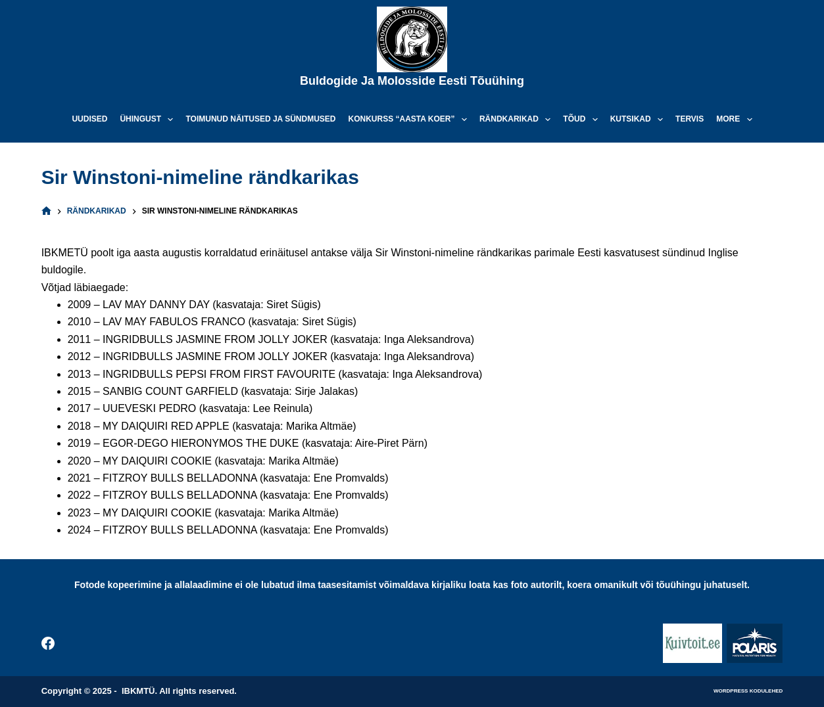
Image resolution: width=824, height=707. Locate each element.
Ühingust (149, 119)
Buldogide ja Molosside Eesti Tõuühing (412, 80)
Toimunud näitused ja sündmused (260, 119)
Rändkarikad (517, 119)
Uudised (89, 119)
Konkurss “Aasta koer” (410, 119)
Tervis (689, 119)
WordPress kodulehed (748, 691)
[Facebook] (48, 643)
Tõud (582, 119)
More (736, 119)
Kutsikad (639, 119)
